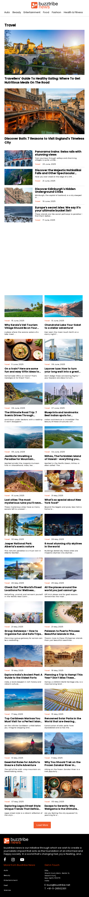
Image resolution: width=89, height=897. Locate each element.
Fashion (56, 12)
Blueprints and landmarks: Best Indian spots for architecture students (61, 415)
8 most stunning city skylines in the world (63, 545)
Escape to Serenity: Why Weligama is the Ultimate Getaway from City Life (60, 808)
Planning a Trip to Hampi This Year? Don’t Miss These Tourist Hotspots (63, 677)
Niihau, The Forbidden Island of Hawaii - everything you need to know (62, 459)
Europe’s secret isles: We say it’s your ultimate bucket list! (58, 209)
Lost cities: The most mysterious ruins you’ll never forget (23, 502)
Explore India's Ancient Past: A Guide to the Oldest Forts (23, 676)
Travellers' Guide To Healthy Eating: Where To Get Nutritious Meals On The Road (42, 80)
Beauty (17, 12)
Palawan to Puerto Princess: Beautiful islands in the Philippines (62, 633)
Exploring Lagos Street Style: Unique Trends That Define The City (22, 808)
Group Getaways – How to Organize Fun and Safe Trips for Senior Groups (22, 633)
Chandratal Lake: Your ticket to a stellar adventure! (62, 326)
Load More (42, 825)
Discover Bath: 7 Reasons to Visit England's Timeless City (44, 140)
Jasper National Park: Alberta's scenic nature (19, 545)
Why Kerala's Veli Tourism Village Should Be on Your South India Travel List (21, 327)
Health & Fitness (73, 12)
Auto (7, 12)
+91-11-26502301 (56, 888)
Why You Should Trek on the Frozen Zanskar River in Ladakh (62, 765)
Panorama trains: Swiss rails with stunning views (58, 153)
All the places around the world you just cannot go (60, 589)
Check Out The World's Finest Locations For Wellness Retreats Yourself (23, 590)
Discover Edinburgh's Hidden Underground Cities (55, 190)
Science (7, 890)
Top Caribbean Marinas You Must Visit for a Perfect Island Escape (23, 721)
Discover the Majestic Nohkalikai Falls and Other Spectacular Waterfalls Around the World (58, 173)
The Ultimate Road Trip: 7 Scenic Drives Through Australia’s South (20, 415)
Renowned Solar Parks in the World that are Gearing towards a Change (62, 721)
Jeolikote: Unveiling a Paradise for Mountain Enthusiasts (18, 459)
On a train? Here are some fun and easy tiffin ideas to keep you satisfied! (21, 371)
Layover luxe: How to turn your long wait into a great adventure (61, 371)
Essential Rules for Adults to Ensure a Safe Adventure (22, 764)
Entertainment (32, 12)
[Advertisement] (44, 260)
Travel (37, 164)
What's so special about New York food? (62, 501)
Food (46, 12)
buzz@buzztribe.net (58, 884)
